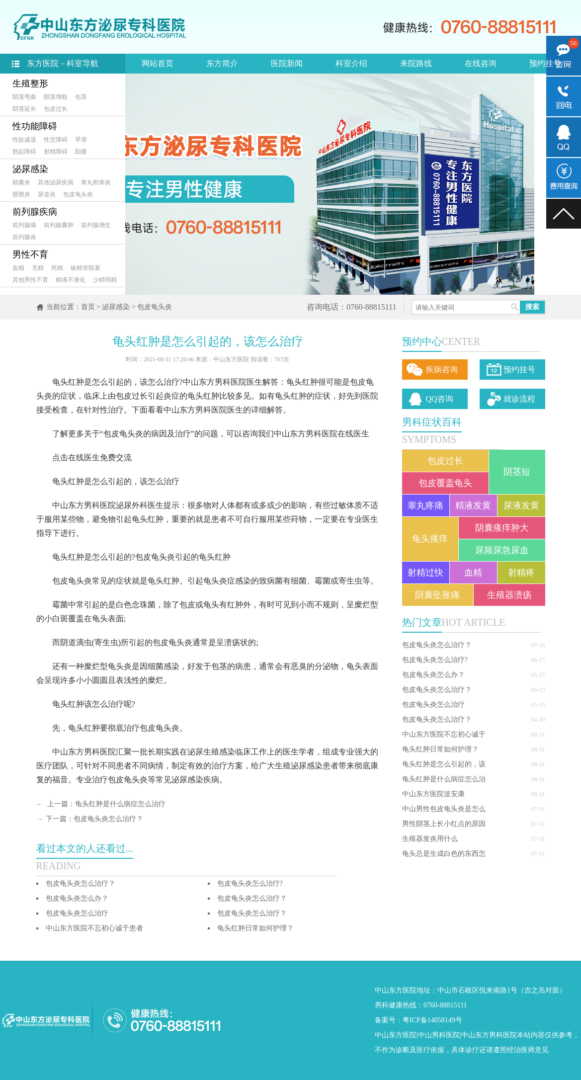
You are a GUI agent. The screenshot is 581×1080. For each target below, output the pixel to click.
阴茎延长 (24, 108)
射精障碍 (56, 151)
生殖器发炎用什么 (430, 838)
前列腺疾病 (34, 212)
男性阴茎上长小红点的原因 (444, 824)
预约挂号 (545, 63)
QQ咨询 (439, 399)
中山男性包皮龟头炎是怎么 (444, 809)
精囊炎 (21, 182)
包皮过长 (56, 108)
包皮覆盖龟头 (445, 483)
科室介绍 (351, 63)
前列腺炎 (24, 237)
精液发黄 (473, 505)
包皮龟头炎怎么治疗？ (437, 645)
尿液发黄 (521, 505)
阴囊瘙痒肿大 (502, 528)
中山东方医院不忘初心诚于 (444, 734)
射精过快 (425, 573)
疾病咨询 (442, 369)
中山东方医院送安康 (433, 794)
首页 (88, 307)
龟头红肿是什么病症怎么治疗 (120, 804)
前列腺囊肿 (59, 225)
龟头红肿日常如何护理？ (440, 749)
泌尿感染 (30, 169)
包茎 (81, 96)
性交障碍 (56, 139)
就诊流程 (519, 399)
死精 (57, 267)
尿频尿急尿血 (502, 550)
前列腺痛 (24, 225)
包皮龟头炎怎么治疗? (435, 660)
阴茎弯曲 (24, 96)
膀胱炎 (21, 194)
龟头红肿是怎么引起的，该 (444, 764)
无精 (38, 267)
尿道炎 (47, 194)
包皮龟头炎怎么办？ (433, 674)
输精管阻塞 (85, 267)
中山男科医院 (439, 1035)
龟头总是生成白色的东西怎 (444, 853)
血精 (18, 267)
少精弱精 (105, 279)
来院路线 (416, 63)
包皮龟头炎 (78, 194)
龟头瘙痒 (430, 539)
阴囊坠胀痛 (437, 595)
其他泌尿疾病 (56, 182)
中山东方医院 (395, 1035)
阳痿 (81, 151)
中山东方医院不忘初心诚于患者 (94, 928)
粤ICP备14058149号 (432, 1020)
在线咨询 (481, 63)
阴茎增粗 (56, 96)
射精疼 (521, 573)
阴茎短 (516, 472)
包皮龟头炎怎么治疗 (433, 704)
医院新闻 (287, 63)
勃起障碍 (24, 151)
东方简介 (222, 63)
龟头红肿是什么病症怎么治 (444, 779)
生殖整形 (30, 83)
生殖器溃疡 (509, 595)
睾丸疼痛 (425, 505)
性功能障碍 (34, 126)
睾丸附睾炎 (96, 182)
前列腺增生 (96, 225)
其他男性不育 (30, 279)
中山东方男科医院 (489, 1035)
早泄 (81, 139)
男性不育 (30, 254)
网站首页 (157, 63)
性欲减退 (24, 139)
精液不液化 (70, 279)
